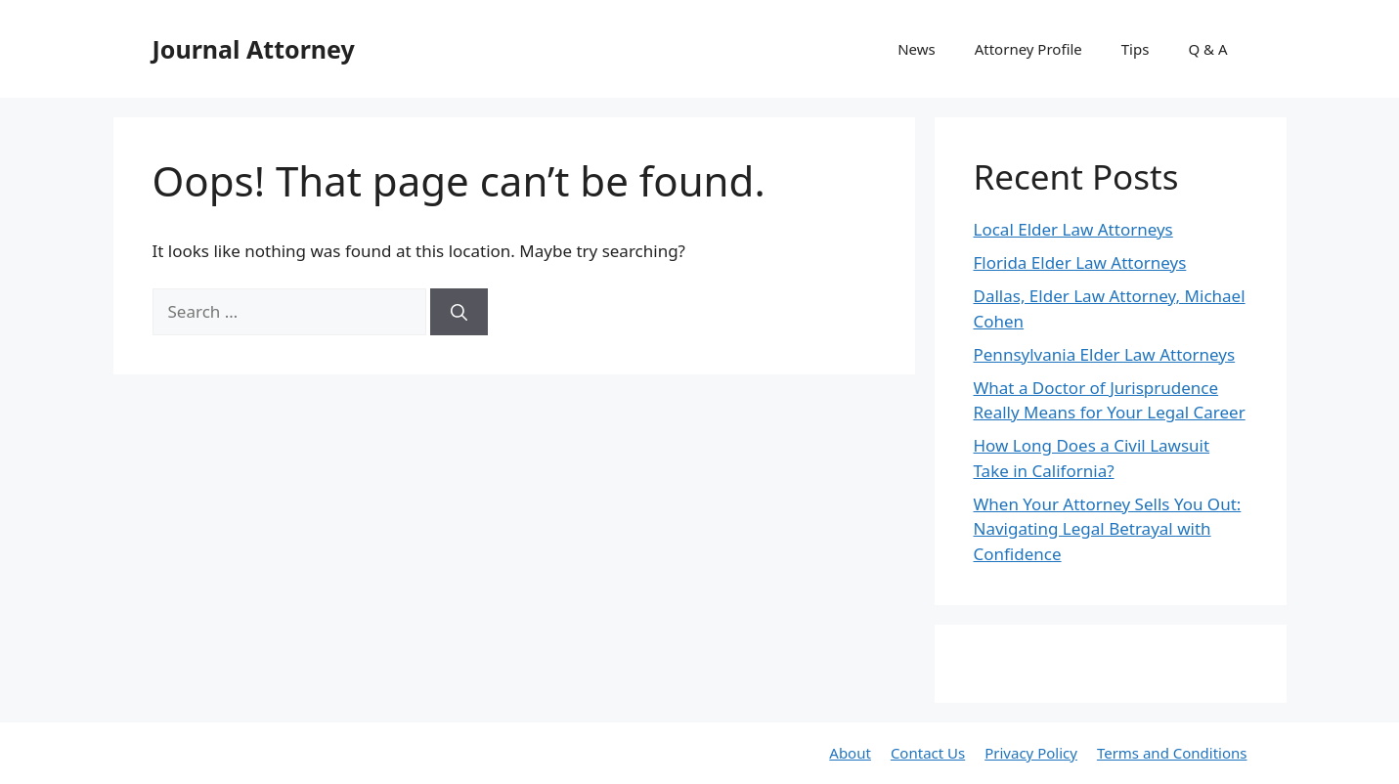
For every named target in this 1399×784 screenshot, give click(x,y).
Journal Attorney (254, 48)
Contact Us (928, 752)
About (850, 752)
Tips (1135, 49)
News (916, 49)
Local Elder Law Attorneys (1073, 229)
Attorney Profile (1028, 49)
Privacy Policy (1030, 752)
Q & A (1207, 49)
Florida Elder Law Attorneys (1080, 262)
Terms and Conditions (1172, 752)
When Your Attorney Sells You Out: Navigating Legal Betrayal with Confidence (1108, 529)
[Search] (459, 311)
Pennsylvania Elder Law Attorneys (1105, 354)
